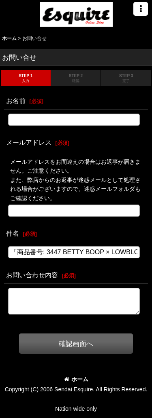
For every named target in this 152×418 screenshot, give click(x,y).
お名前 (16, 100)
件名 (12, 233)
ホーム (76, 379)
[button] (140, 9)
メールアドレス (28, 142)
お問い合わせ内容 (32, 275)
